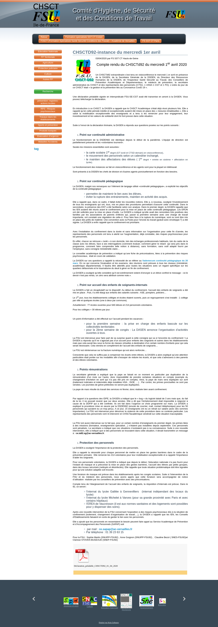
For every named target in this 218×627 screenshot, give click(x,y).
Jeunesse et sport (71, 602)
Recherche (126, 602)
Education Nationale (109, 602)
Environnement (146, 602)
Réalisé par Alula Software (109, 623)
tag (36, 149)
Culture (89, 602)
